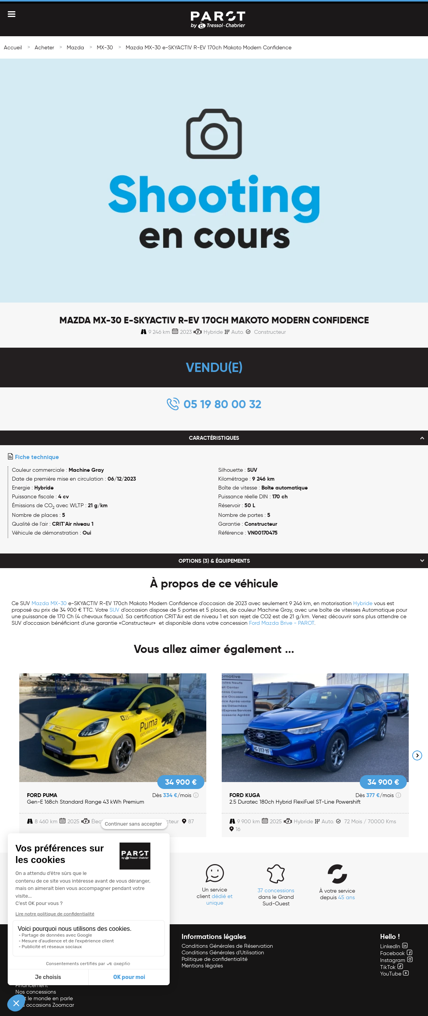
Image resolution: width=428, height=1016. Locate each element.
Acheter (44, 47)
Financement (31, 985)
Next (417, 755)
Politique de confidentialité (215, 959)
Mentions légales (202, 965)
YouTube (394, 974)
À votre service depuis (337, 894)
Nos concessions (35, 992)
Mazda (75, 47)
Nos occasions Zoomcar (44, 1005)
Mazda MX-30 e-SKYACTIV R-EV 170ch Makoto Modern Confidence (209, 47)
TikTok (391, 967)
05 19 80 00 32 (222, 404)
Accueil (13, 47)
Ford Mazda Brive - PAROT (281, 623)
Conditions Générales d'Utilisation (223, 952)
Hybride (362, 603)
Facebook (396, 953)
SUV (115, 610)
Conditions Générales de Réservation (227, 946)
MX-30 (105, 47)
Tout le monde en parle (44, 998)
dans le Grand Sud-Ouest (276, 897)
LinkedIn (394, 946)
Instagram (396, 960)
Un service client (215, 896)
